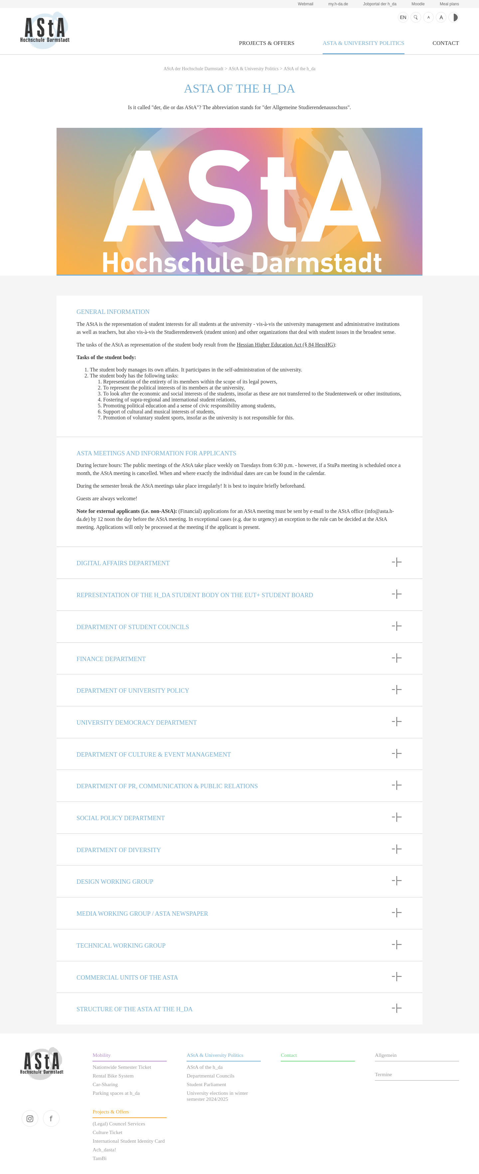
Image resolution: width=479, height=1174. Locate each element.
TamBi (99, 1158)
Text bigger (441, 17)
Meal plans (449, 4)
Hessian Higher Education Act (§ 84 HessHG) (286, 345)
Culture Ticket (107, 1132)
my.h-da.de (338, 4)
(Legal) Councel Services (118, 1123)
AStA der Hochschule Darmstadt (45, 30)
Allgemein (386, 1055)
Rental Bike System (112, 1075)
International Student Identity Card (128, 1141)
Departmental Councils (210, 1075)
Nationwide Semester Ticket (121, 1067)
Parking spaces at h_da (116, 1093)
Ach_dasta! (104, 1149)
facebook (51, 1118)
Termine (383, 1074)
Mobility (101, 1055)
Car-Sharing (105, 1084)
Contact (446, 43)
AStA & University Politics (363, 43)
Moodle (417, 4)
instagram (30, 1118)
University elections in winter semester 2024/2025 (217, 1096)
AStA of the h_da (300, 68)
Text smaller (428, 17)
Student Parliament (206, 1084)
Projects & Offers (266, 43)
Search (415, 17)
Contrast (453, 17)
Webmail (305, 4)
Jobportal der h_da (380, 4)
